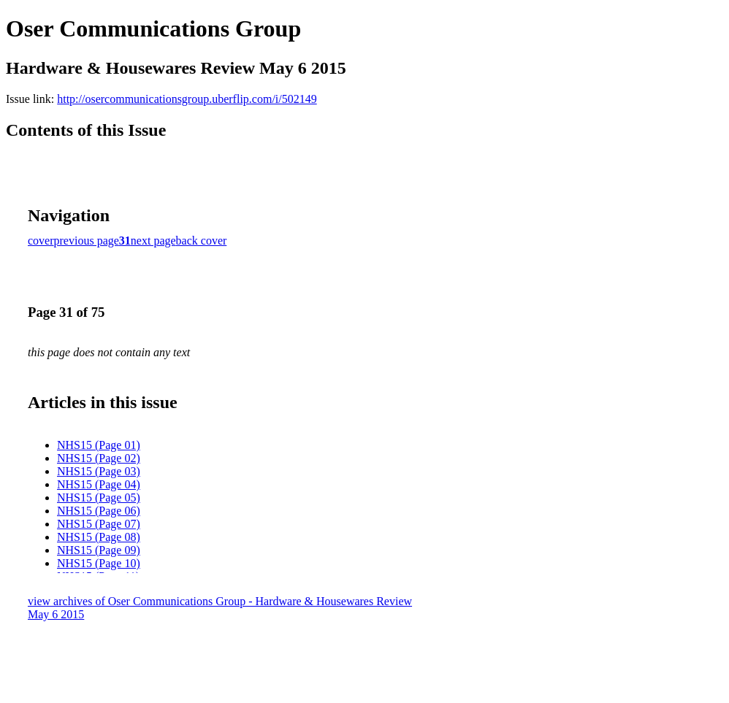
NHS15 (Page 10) (98, 563)
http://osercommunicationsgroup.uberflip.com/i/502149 (187, 99)
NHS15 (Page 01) (98, 445)
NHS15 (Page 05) (98, 497)
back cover (201, 240)
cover (41, 240)
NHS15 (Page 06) (98, 510)
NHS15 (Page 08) (98, 537)
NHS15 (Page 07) (98, 524)
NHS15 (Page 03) (98, 471)
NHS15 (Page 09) (98, 550)
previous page (86, 240)
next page (153, 240)
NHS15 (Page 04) (98, 484)
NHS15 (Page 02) (98, 458)
